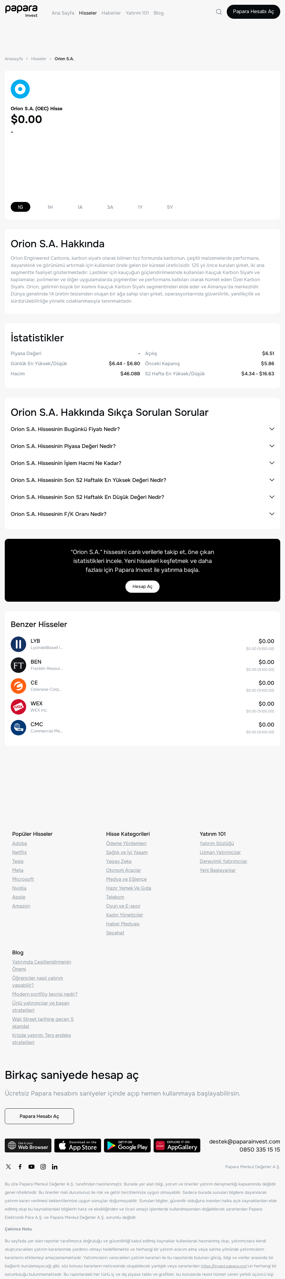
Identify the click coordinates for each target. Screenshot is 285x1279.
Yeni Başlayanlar (218, 865)
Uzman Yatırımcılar (220, 847)
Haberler (111, 13)
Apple (18, 892)
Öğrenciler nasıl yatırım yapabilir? (37, 976)
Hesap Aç (142, 587)
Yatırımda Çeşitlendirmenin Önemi (41, 960)
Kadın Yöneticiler (124, 909)
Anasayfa (14, 58)
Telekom (115, 892)
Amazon (21, 900)
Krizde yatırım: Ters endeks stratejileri (41, 1033)
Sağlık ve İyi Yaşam (127, 847)
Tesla (17, 856)
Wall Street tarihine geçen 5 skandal (43, 1017)
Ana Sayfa (63, 13)
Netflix (19, 847)
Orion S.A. (67, 58)
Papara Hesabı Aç (251, 13)
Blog (159, 13)
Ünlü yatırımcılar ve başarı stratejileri (41, 1001)
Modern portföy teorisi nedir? (45, 989)
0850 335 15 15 (259, 1149)
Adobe (19, 838)
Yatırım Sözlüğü (217, 838)
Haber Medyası (123, 918)
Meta (17, 865)
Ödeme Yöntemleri (126, 838)
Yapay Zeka (119, 856)
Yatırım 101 (137, 13)
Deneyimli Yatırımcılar (223, 856)
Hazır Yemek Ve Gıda (128, 883)
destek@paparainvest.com (243, 1141)
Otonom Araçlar (123, 865)
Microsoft (23, 874)
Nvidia (19, 883)
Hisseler (88, 13)
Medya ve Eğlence (126, 874)
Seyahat (115, 927)
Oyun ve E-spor (123, 900)
